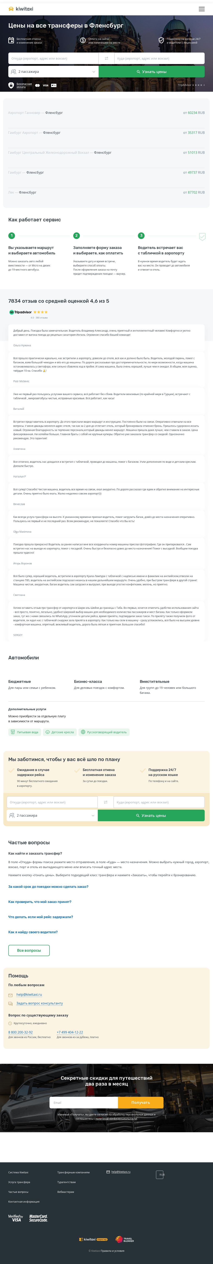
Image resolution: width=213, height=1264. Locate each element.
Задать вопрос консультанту (39, 1003)
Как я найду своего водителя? (33, 932)
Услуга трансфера (19, 1182)
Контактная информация (24, 1201)
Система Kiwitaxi (18, 1172)
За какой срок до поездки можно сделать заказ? (48, 887)
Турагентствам (66, 1182)
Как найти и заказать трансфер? (35, 853)
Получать (140, 1102)
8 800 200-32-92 (20, 1032)
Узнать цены (152, 71)
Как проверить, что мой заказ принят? (39, 902)
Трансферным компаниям (73, 1172)
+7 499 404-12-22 (70, 1032)
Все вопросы (29, 950)
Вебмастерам (65, 1192)
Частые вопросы (18, 1192)
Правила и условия (112, 1251)
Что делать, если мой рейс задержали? (40, 917)
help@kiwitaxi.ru (29, 994)
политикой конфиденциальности (116, 1118)
